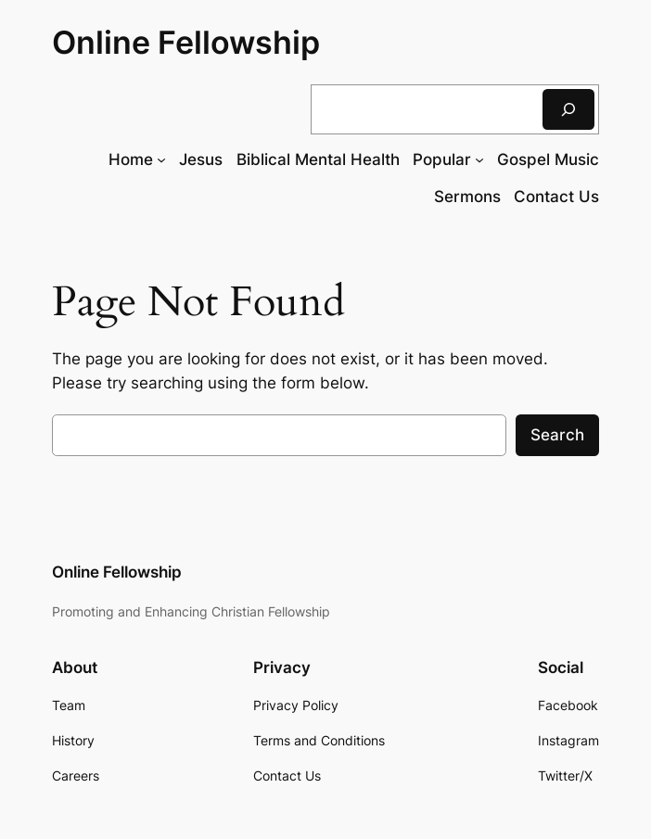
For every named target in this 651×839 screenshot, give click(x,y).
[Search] (568, 109)
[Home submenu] (161, 159)
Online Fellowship (186, 42)
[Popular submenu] (479, 159)
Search (557, 435)
